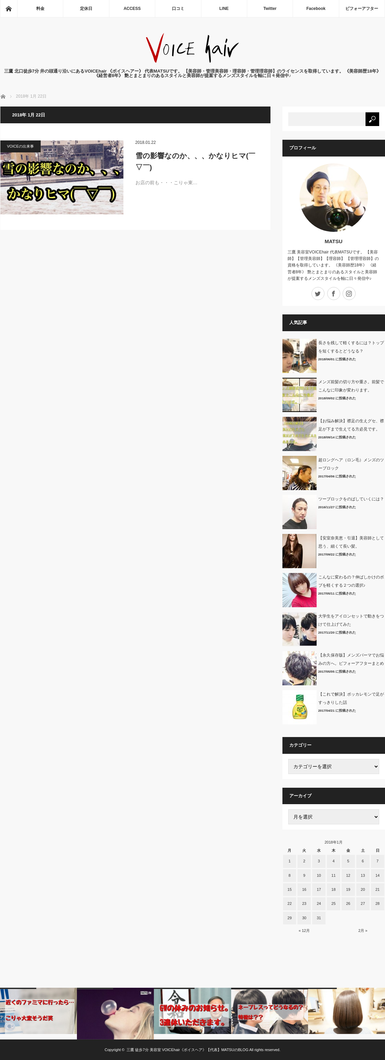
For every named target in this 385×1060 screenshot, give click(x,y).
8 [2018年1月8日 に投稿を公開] (290, 875)
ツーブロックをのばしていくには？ (351, 499)
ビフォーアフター (361, 8)
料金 (40, 8)
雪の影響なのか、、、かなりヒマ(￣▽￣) (195, 161)
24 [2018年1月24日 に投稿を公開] (319, 903)
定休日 (86, 8)
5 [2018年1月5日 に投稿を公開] (348, 861)
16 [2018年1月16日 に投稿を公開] (304, 889)
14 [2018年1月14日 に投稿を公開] (377, 875)
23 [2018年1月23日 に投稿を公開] (304, 903)
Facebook (316, 8)
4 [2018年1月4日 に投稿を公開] (333, 861)
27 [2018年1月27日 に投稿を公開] (363, 903)
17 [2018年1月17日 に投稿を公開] (319, 889)
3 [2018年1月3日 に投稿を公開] (319, 861)
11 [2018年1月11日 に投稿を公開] (333, 875)
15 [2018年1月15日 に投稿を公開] (290, 889)
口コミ (178, 8)
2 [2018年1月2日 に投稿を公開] (304, 861)
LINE (224, 8)
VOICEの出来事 (20, 146)
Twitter (269, 8)
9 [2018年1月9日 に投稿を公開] (304, 875)
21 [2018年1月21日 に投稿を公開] (377, 889)
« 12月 (304, 930)
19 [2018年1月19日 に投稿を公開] (348, 889)
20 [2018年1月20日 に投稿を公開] (363, 889)
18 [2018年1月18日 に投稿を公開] (333, 889)
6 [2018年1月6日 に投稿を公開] (363, 861)
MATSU (333, 241)
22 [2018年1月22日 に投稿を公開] (290, 903)
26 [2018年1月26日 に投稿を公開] (348, 903)
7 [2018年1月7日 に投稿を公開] (377, 861)
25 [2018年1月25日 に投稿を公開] (333, 903)
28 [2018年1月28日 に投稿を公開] (377, 903)
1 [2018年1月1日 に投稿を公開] (290, 861)
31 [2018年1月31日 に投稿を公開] (319, 918)
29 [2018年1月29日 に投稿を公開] (290, 918)
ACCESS (132, 8)
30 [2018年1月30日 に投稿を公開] (304, 918)
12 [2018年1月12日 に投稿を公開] (348, 875)
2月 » (362, 930)
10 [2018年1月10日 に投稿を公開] (319, 875)
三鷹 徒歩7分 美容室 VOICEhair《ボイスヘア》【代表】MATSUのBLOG (187, 1050)
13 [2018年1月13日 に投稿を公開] (363, 875)
